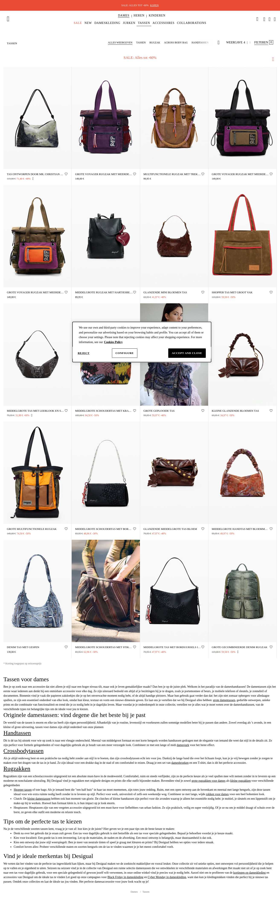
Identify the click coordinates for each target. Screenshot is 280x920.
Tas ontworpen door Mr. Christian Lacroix (36, 174)
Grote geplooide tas (159, 410)
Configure (125, 353)
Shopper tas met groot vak (232, 292)
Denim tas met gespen (23, 647)
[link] (257, 19)
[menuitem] (123, 19)
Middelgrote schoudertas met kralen (104, 410)
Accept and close (187, 353)
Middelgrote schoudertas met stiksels (104, 647)
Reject (84, 353)
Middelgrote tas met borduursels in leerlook (172, 647)
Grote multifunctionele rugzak (32, 528)
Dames (134, 891)
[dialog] (142, 342)
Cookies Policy (113, 342)
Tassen (145, 891)
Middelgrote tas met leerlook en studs (36, 410)
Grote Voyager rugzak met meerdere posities (241, 174)
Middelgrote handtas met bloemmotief (241, 528)
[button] (123, 16)
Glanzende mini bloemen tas (165, 292)
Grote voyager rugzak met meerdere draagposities (104, 174)
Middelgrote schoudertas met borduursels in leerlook (104, 528)
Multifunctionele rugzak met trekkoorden (172, 174)
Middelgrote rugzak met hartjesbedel (104, 292)
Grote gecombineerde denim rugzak (239, 647)
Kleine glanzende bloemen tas (235, 410)
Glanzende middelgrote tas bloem (170, 528)
